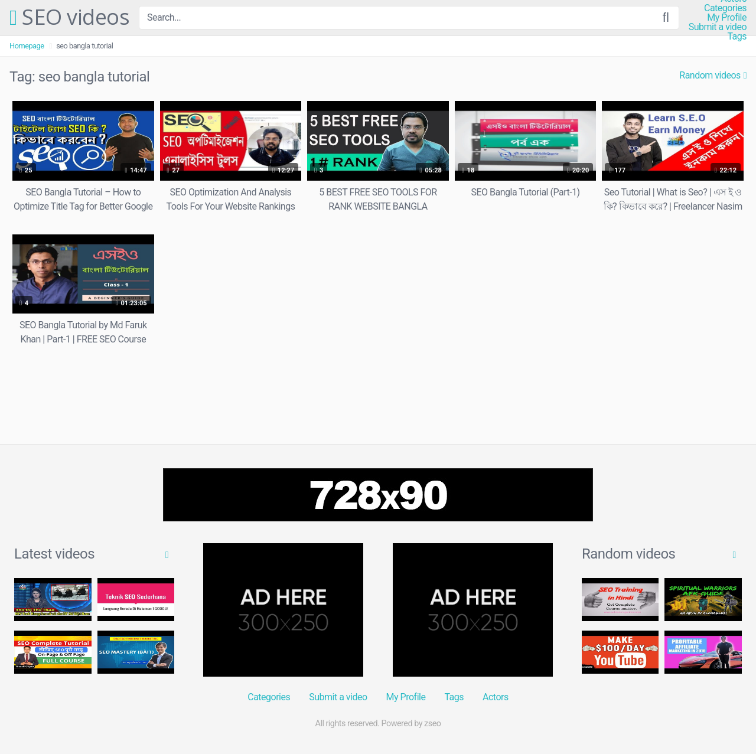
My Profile (727, 17)
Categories (725, 8)
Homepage (26, 45)
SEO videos (69, 17)
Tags (737, 36)
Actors (496, 697)
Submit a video (718, 27)
